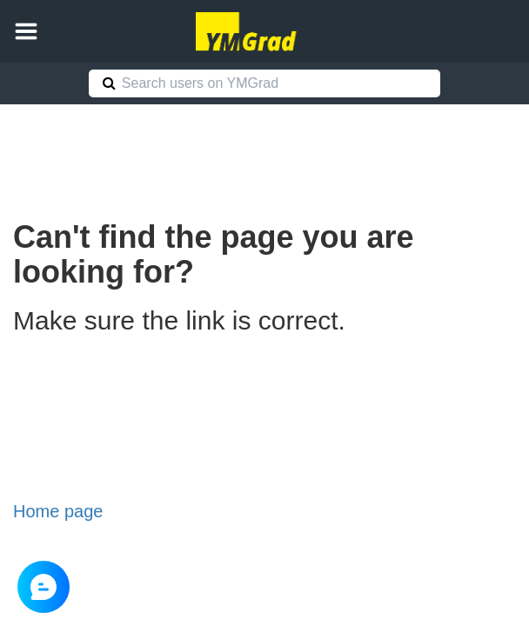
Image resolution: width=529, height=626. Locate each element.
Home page (58, 511)
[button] (26, 31)
